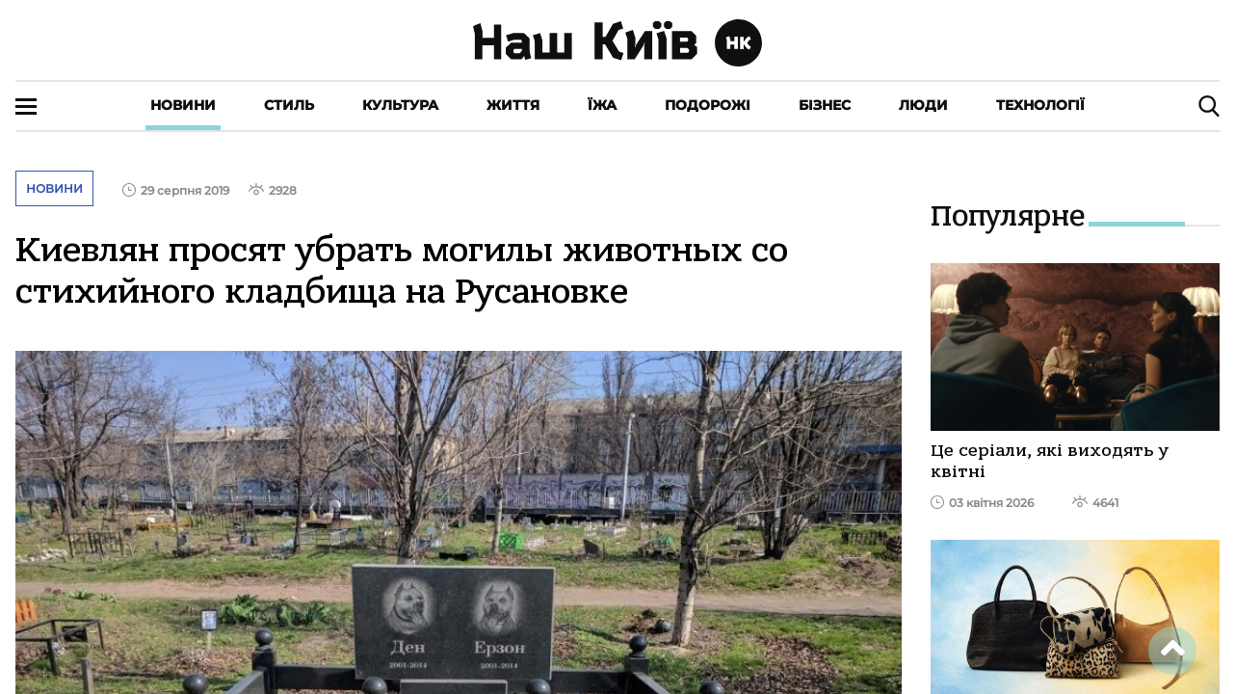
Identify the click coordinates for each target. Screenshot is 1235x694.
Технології (1040, 105)
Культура (400, 105)
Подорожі (707, 105)
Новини (183, 105)
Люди (923, 105)
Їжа (602, 105)
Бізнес (825, 105)
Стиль (289, 105)
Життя (512, 105)
